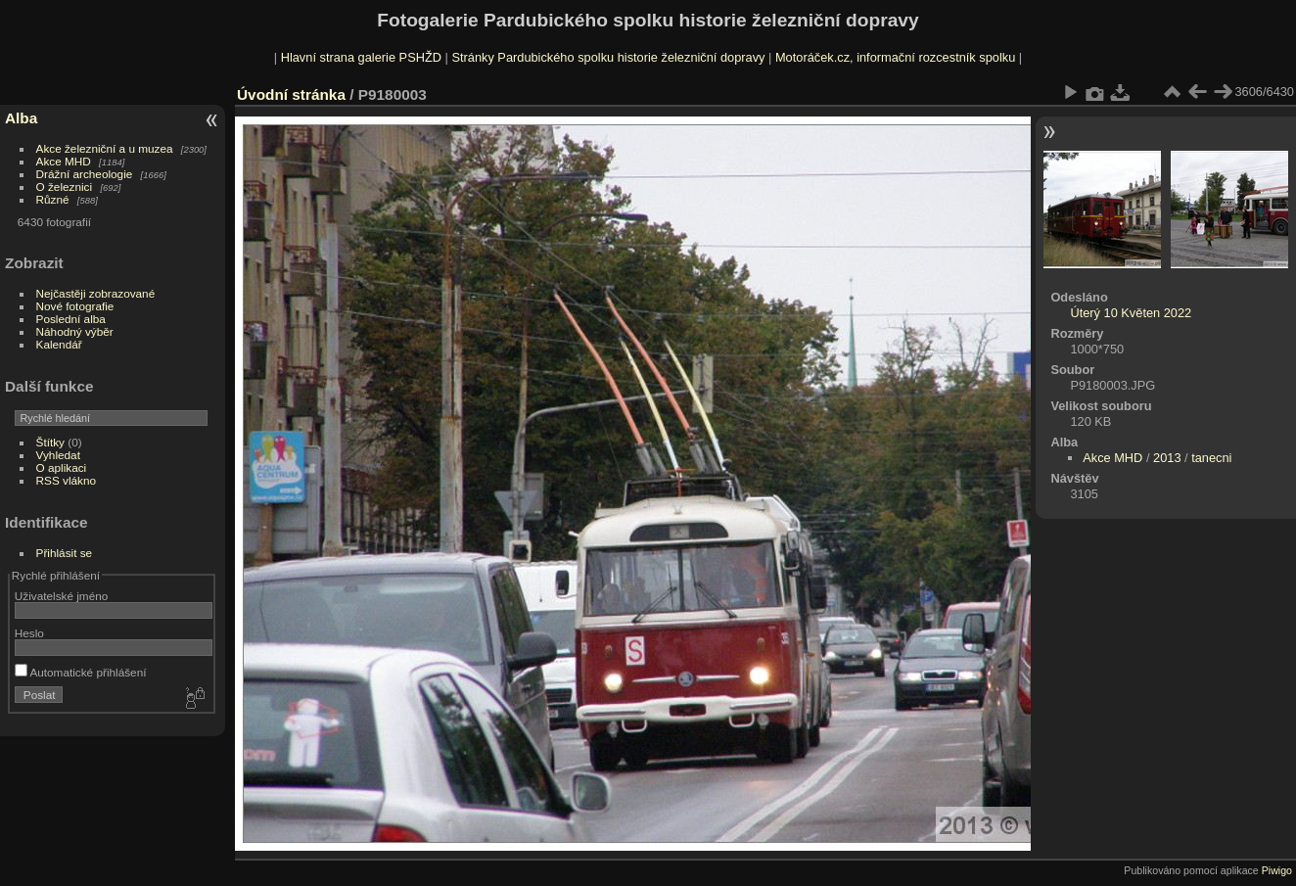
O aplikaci (61, 467)
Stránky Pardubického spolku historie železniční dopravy (607, 57)
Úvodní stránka (291, 94)
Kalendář (59, 344)
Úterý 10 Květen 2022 (1130, 312)
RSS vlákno (66, 480)
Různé (52, 199)
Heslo (29, 633)
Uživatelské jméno (61, 595)
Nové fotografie (75, 306)
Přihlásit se (64, 552)
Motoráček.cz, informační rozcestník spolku (895, 57)
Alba (21, 118)
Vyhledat (58, 454)
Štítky (50, 442)
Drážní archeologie (84, 173)
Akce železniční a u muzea (104, 148)
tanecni (1211, 457)
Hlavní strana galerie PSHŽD (361, 57)
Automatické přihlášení (81, 672)
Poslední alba (71, 318)
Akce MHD (63, 161)
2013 (1166, 457)
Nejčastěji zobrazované (96, 293)
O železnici (64, 186)
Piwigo (1277, 870)
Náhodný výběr (75, 331)
